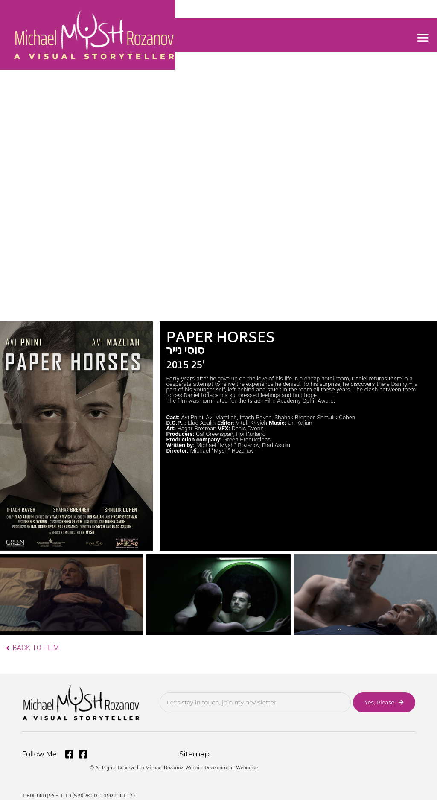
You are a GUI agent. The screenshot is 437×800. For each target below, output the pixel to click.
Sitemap (193, 754)
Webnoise (247, 765)
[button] (423, 38)
